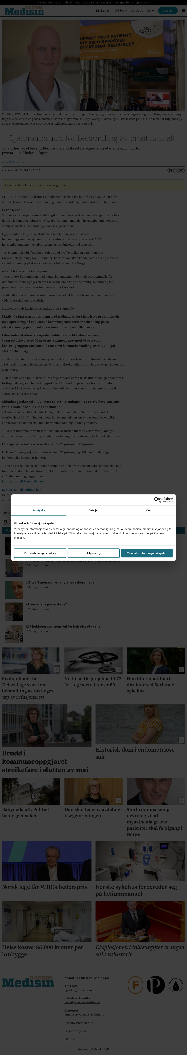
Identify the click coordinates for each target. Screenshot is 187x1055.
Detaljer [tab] (93, 510)
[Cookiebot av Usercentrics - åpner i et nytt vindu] (157, 500)
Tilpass (93, 553)
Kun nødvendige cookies (40, 553)
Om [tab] (148, 510)
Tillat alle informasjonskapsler (147, 553)
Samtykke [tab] (38, 510)
